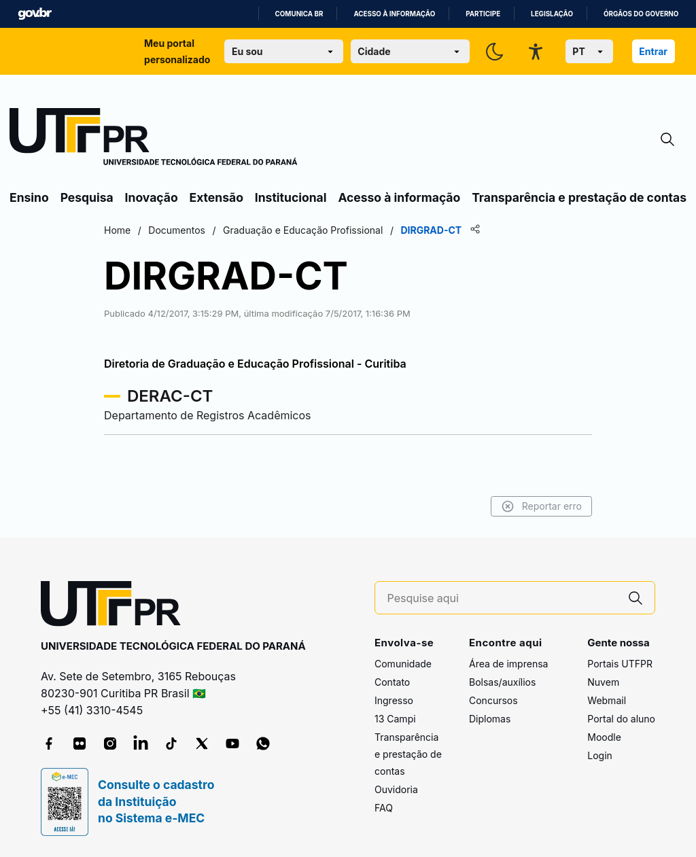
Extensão (216, 197)
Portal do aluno (621, 718)
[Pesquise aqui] (502, 598)
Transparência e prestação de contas (579, 197)
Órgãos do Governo (641, 14)
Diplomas (489, 718)
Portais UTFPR (619, 663)
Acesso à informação (394, 14)
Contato (392, 682)
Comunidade (403, 663)
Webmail (606, 700)
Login (599, 755)
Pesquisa (87, 197)
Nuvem (603, 682)
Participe (483, 14)
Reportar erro (541, 506)
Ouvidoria (396, 789)
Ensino (29, 197)
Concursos (493, 700)
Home (117, 230)
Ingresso (394, 700)
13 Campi (395, 718)
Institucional (291, 197)
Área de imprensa (508, 663)
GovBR (35, 13)
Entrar (653, 51)
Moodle (604, 737)
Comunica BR (299, 14)
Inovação (151, 197)
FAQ (384, 808)
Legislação (552, 14)
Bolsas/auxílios (502, 682)
